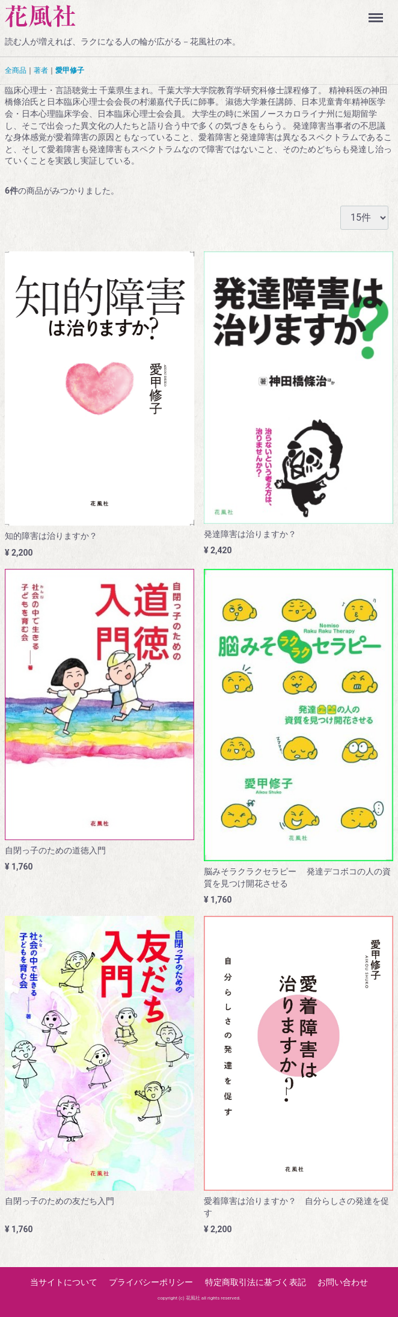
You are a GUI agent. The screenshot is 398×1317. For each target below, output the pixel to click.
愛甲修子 (69, 70)
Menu (378, 12)
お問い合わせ (342, 1281)
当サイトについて (63, 1281)
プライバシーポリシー (151, 1281)
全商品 (15, 70)
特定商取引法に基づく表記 (255, 1281)
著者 (41, 70)
